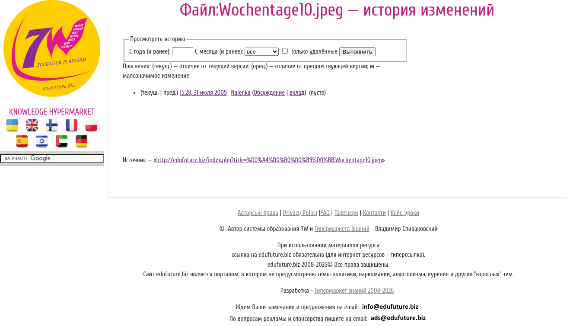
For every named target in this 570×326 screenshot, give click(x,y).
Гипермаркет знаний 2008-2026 (354, 290)
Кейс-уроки (405, 213)
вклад (297, 92)
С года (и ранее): (149, 51)
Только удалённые (314, 51)
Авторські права (258, 213)
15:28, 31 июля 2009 (203, 92)
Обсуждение (269, 92)
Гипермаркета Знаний (342, 229)
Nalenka (240, 92)
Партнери (346, 213)
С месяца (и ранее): (219, 51)
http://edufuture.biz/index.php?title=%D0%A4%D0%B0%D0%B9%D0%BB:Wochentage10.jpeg (269, 160)
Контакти (374, 213)
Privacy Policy (300, 213)
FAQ (324, 213)
